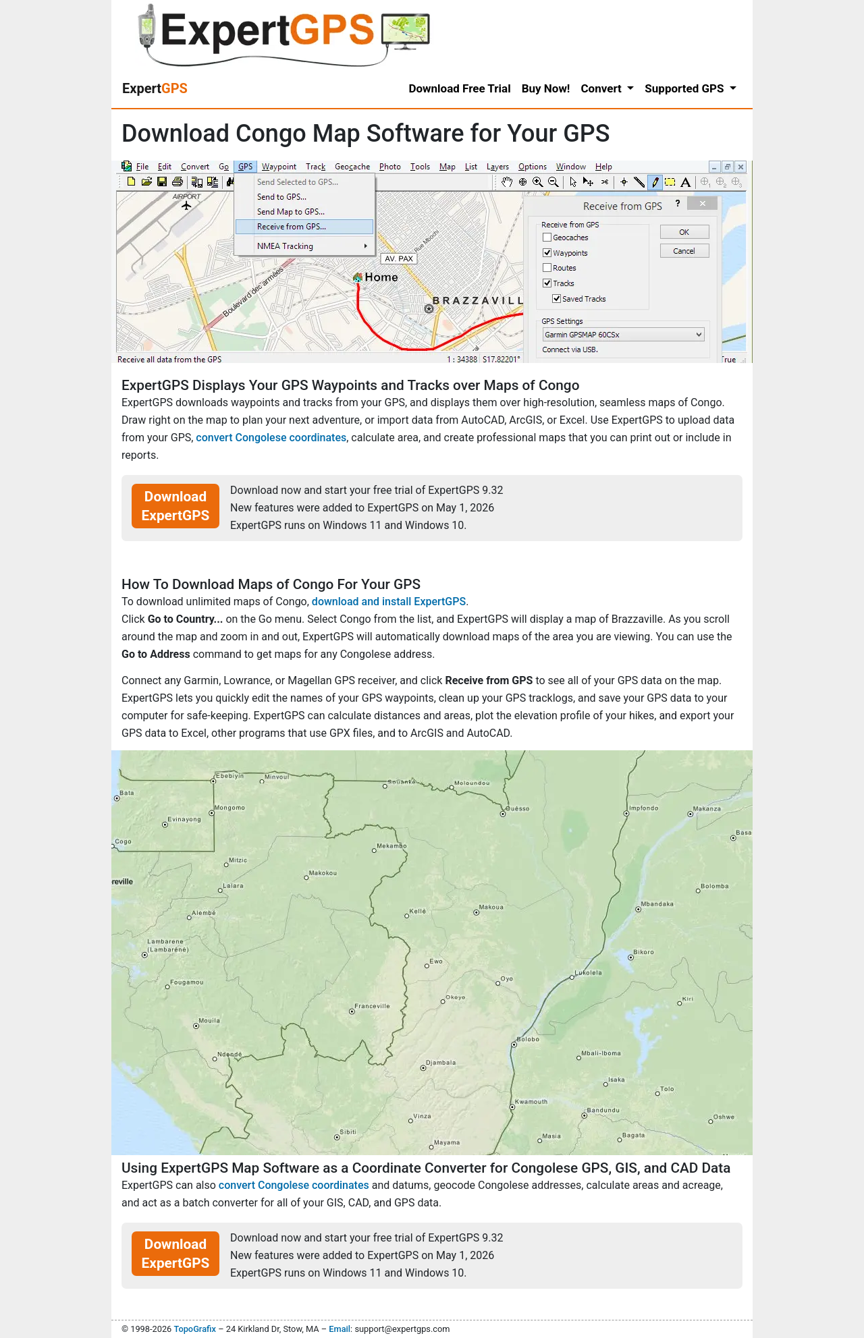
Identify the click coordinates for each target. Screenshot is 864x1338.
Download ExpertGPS (176, 506)
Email (339, 1329)
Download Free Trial (459, 88)
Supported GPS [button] (685, 88)
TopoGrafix (194, 1329)
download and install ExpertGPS (389, 601)
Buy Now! (546, 88)
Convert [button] (602, 88)
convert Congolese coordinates (271, 437)
